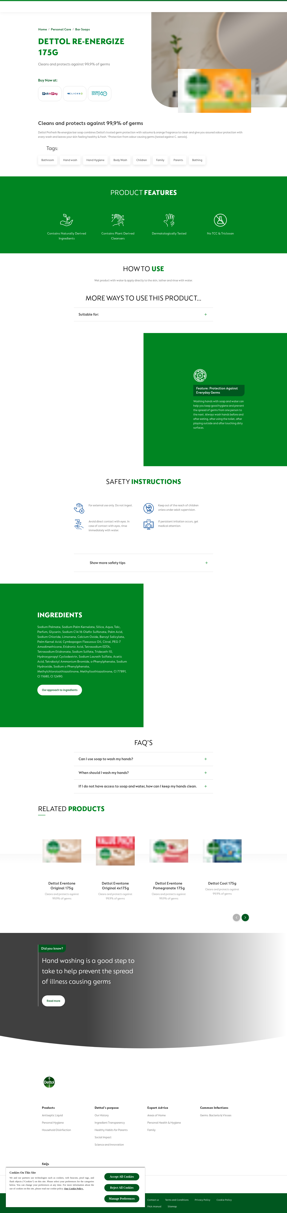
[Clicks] (74, 93)
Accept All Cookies (122, 1176)
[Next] (245, 917)
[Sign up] (230, 6)
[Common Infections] (187, 6)
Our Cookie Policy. (73, 1188)
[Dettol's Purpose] (127, 6)
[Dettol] (42, 6)
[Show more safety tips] (143, 563)
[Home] (81, 6)
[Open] (245, 6)
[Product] (100, 6)
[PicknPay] (49, 93)
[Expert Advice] (158, 6)
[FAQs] (210, 6)
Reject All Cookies (121, 1187)
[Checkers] (99, 93)
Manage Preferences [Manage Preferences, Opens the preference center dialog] (122, 1198)
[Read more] (53, 1000)
